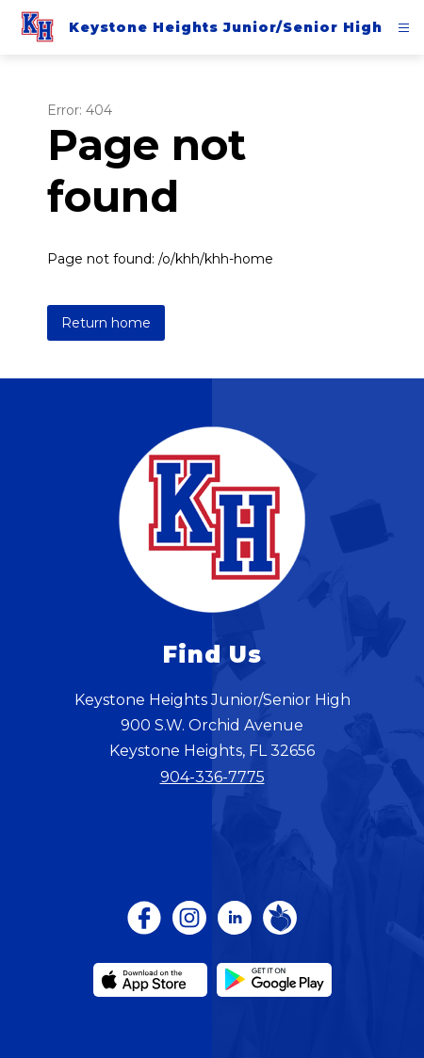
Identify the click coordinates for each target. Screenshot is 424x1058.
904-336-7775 (212, 777)
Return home (106, 322)
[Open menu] (404, 28)
